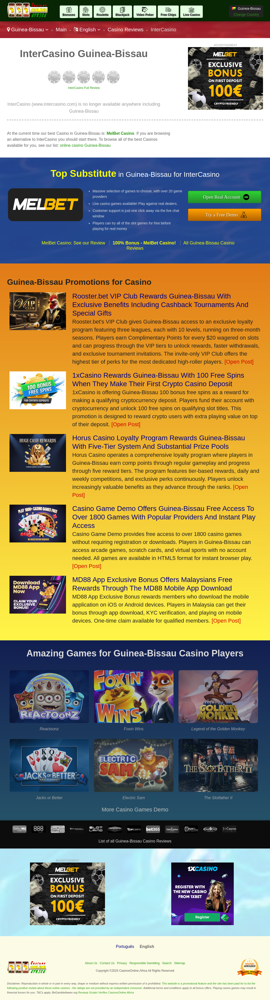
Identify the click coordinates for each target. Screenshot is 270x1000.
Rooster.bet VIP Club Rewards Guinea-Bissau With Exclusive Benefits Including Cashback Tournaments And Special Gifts (160, 304)
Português (125, 946)
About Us (91, 963)
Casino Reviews (125, 29)
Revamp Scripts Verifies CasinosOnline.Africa (106, 992)
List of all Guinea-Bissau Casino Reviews (135, 841)
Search (167, 963)
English (87, 29)
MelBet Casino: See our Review (73, 242)
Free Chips (168, 15)
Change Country (246, 15)
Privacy (122, 963)
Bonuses (68, 15)
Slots (86, 15)
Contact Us (107, 963)
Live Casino (191, 15)
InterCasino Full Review (84, 88)
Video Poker (145, 15)
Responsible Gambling (145, 963)
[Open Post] (239, 362)
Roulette (102, 15)
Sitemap (179, 963)
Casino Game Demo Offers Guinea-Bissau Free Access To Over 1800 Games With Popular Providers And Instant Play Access (164, 517)
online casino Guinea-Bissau (85, 145)
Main (61, 29)
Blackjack (122, 15)
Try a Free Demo (222, 214)
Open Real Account (221, 197)
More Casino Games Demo (135, 809)
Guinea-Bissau (27, 29)
